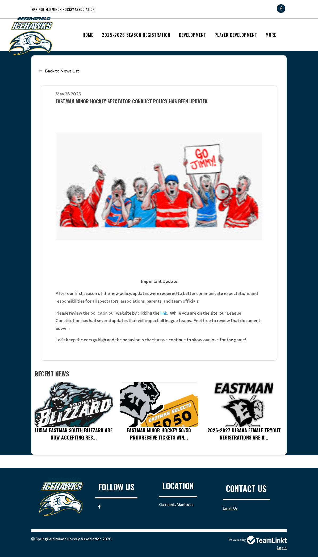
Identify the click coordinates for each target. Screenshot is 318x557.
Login (282, 547)
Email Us (230, 508)
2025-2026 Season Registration (136, 35)
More (271, 35)
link (163, 312)
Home (88, 35)
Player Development (236, 35)
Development (192, 35)
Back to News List (62, 70)
